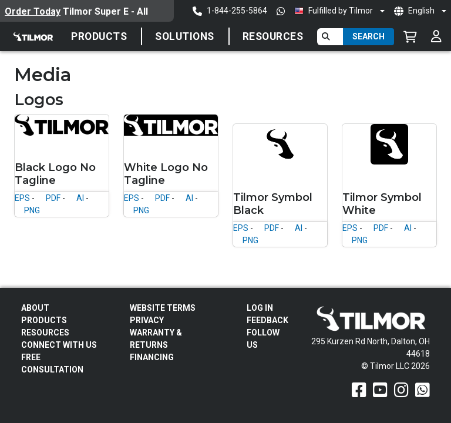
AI (80, 198)
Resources (273, 36)
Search (368, 36)
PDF (53, 198)
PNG (32, 210)
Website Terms (163, 308)
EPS (22, 198)
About (35, 308)
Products (99, 36)
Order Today (32, 11)
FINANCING (152, 357)
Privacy (147, 320)
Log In (260, 308)
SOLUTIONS (184, 36)
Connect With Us (59, 345)
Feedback (267, 320)
